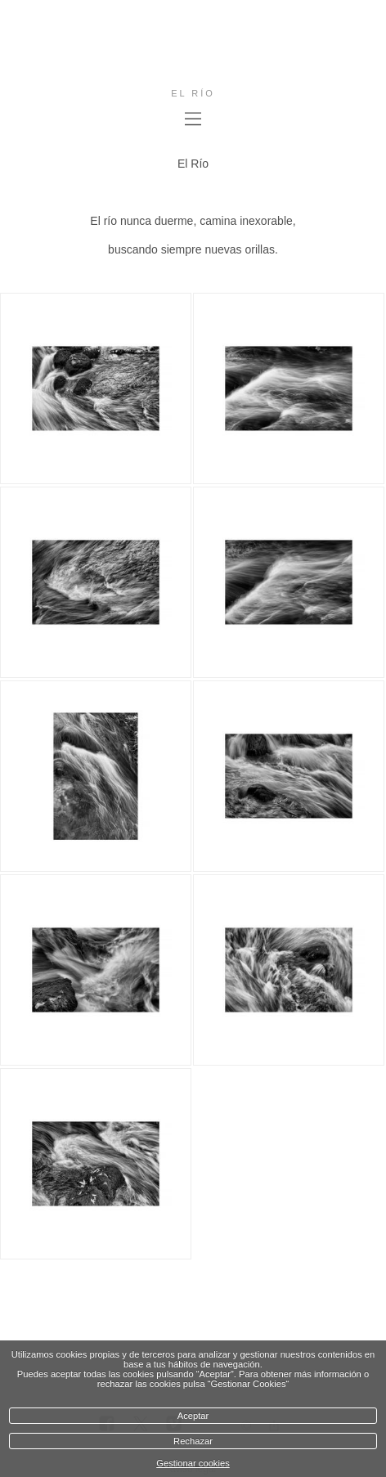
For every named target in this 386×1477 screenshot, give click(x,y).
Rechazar (193, 1441)
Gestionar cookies (193, 1463)
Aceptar (193, 1416)
